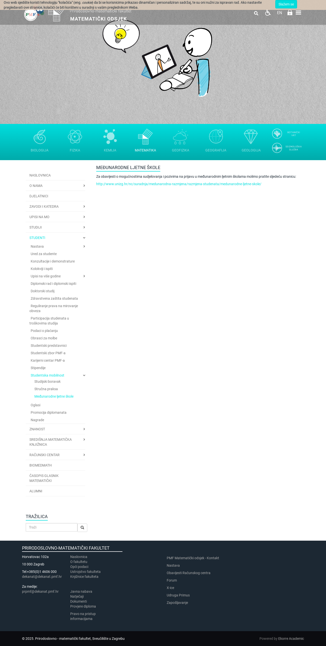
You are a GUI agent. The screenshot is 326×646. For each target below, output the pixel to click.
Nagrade (37, 420)
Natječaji (77, 596)
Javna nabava (81, 591)
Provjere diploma (83, 606)
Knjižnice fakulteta (84, 577)
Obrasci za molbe (44, 338)
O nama (36, 186)
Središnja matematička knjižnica (50, 442)
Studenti (37, 238)
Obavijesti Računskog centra (188, 573)
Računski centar (44, 455)
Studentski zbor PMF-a (48, 353)
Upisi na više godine (46, 276)
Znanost (37, 429)
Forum (172, 580)
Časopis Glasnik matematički (44, 478)
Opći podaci (79, 567)
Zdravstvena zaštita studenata (54, 298)
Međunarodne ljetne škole (53, 396)
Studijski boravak (47, 381)
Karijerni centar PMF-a (48, 360)
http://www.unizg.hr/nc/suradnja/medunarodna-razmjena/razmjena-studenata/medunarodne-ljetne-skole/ (178, 184)
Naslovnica (40, 175)
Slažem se (286, 4)
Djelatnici (38, 196)
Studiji (35, 227)
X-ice (170, 588)
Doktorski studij (42, 291)
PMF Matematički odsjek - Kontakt (193, 558)
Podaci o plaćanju (44, 331)
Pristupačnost (267, 12)
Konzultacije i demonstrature (53, 261)
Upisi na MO (39, 217)
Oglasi (35, 405)
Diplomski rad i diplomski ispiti (53, 284)
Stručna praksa (46, 389)
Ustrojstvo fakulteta (85, 572)
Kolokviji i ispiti (42, 269)
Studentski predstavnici (49, 346)
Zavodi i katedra (44, 206)
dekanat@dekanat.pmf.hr (42, 577)
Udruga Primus (178, 595)
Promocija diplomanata (49, 412)
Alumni (35, 491)
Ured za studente (44, 254)
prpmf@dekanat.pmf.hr (40, 591)
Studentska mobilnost (47, 375)
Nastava (37, 246)
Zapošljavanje (177, 603)
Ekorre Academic (291, 639)
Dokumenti (78, 601)
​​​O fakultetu (78, 562)
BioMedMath (40, 465)
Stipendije (38, 368)
